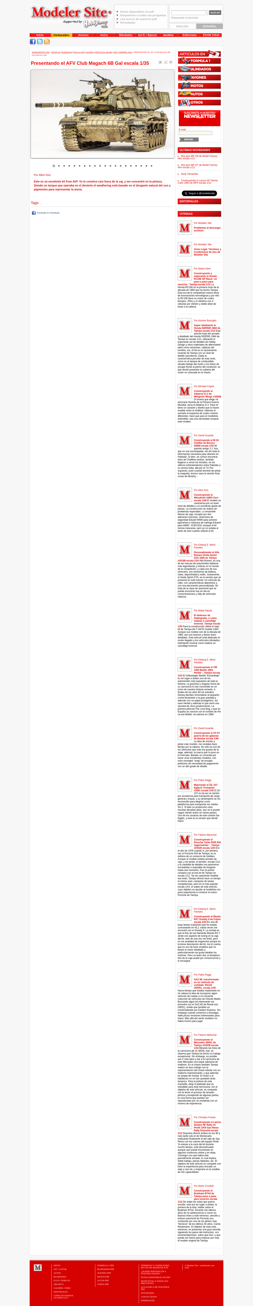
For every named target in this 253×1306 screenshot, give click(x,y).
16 (131, 166)
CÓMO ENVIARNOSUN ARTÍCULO (63, 1296)
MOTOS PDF (103, 1276)
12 (110, 166)
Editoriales (61, 1292)
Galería (89, 52)
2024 (115, 52)
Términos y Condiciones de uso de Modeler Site (155, 1266)
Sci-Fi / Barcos (62, 1280)
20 (151, 166)
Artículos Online (103, 52)
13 (115, 166)
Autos (57, 1273)
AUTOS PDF (103, 1280)
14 (120, 166)
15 (126, 166)
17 (136, 166)
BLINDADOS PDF (105, 1269)
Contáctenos (149, 1296)
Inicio (57, 1265)
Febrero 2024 (125, 52)
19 (146, 166)
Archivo (58, 1284)
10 (100, 166)
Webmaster (148, 1300)
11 (105, 166)
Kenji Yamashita (189, 174)
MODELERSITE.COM (40, 52)
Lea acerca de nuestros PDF (155, 1288)
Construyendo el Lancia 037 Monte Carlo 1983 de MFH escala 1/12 (198, 181)
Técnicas (55, 52)
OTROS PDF (103, 1284)
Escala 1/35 (78, 52)
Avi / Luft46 (60, 1269)
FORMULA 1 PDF (105, 1265)
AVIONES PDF (104, 1273)
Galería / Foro (62, 1288)
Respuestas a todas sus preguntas (154, 1282)
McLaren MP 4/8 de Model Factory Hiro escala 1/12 (197, 157)
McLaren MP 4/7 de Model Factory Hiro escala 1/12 (197, 166)
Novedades (147, 1293)
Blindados (67, 52)
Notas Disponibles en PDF (155, 1277)
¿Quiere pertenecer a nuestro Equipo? (153, 1272)
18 (141, 166)
